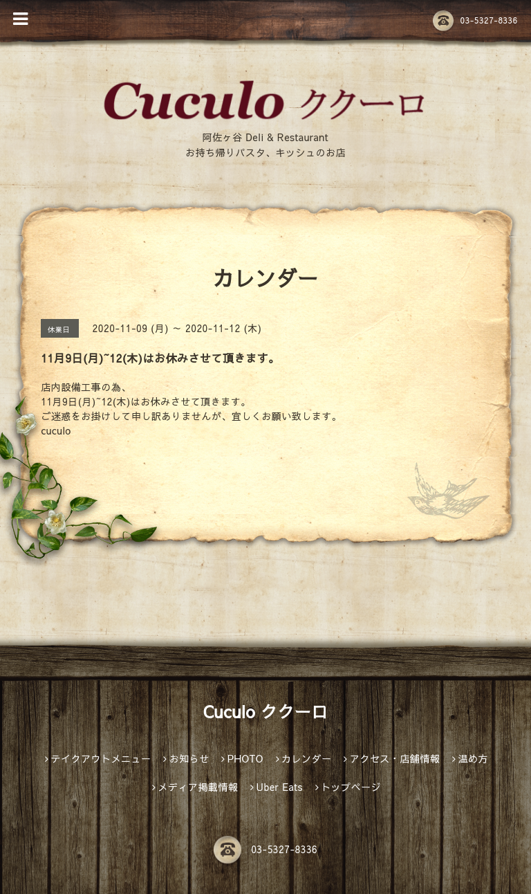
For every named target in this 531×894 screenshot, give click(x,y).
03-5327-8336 (475, 20)
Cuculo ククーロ (265, 711)
